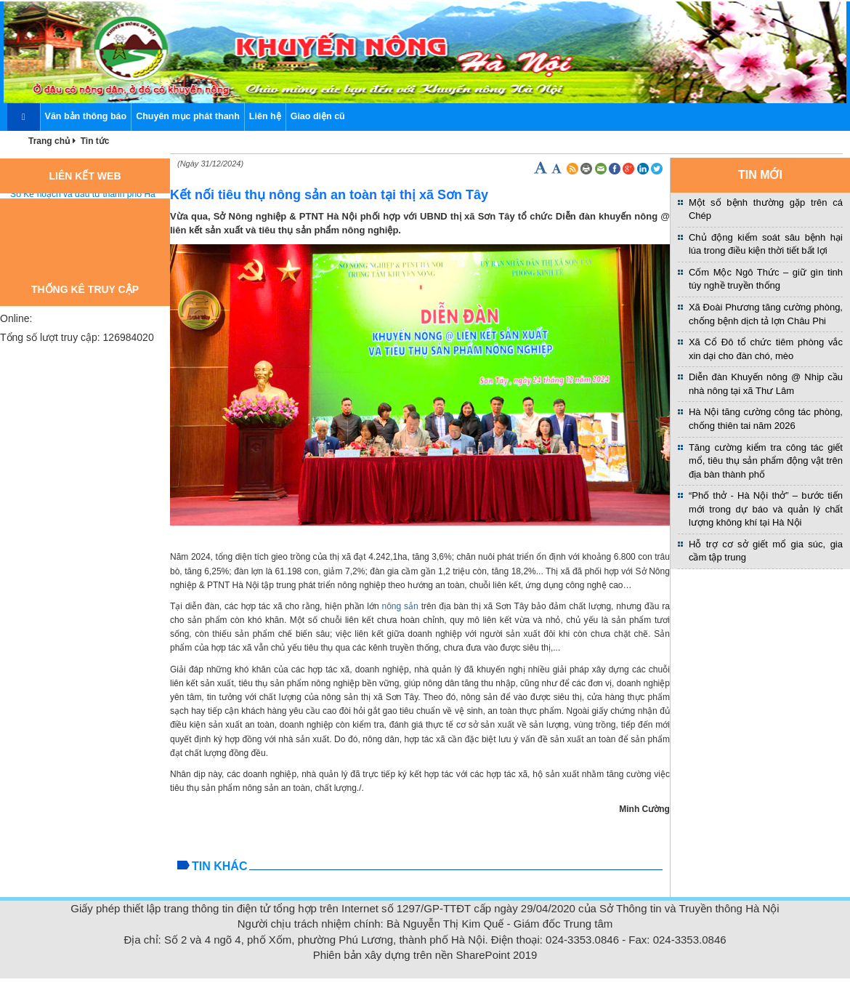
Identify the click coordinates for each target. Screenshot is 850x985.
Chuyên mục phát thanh (188, 116)
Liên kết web (85, 176)
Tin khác (219, 866)
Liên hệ (265, 116)
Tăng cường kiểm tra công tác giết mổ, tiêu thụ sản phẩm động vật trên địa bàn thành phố (766, 461)
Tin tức (95, 141)
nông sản (399, 606)
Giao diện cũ (318, 116)
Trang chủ (49, 141)
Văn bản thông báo (86, 116)
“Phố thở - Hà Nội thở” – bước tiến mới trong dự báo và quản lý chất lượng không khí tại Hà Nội (766, 509)
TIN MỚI (760, 175)
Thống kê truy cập (85, 289)
